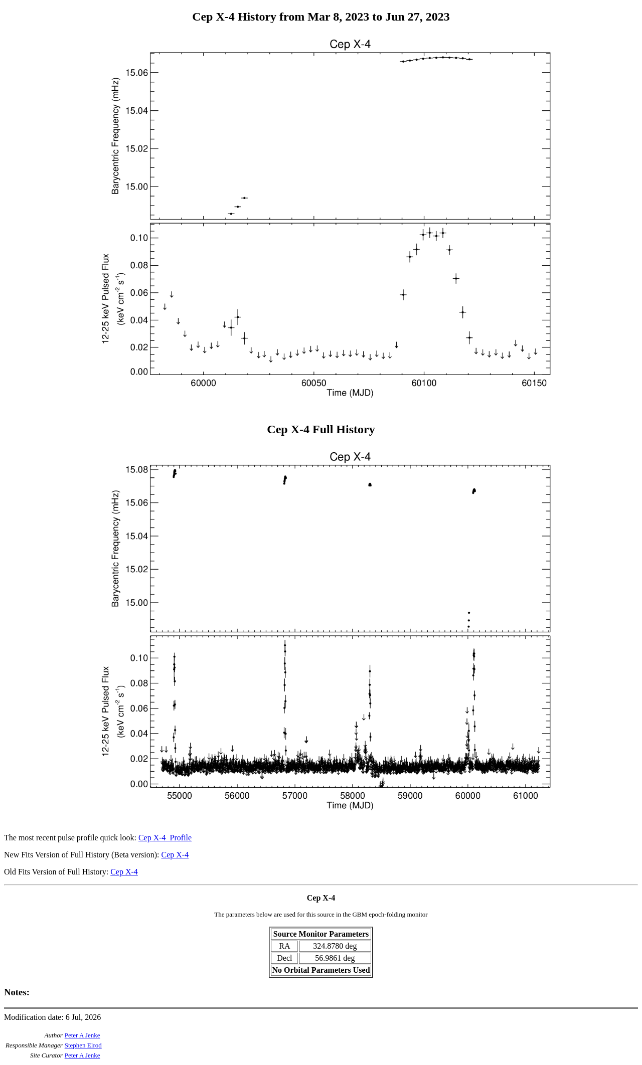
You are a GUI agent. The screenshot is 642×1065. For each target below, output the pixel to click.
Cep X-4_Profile (165, 837)
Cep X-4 (175, 854)
